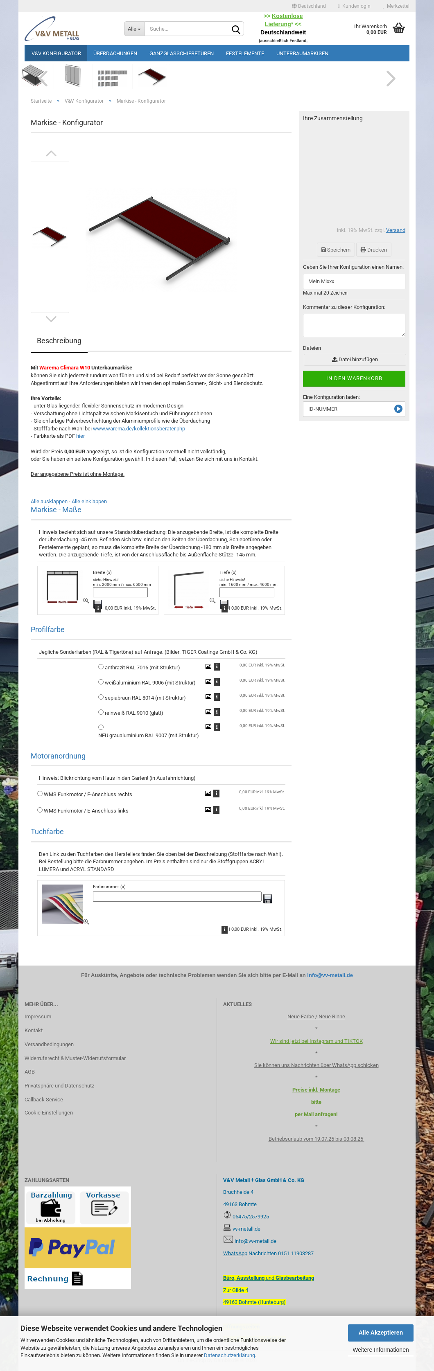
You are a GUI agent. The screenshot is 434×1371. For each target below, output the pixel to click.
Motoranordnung (58, 756)
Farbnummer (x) (109, 886)
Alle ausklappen (49, 501)
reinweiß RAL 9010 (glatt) (134, 713)
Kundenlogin (354, 6)
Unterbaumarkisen (302, 53)
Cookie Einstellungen (49, 1113)
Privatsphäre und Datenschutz (59, 1086)
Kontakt (34, 1030)
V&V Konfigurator (56, 53)
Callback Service (44, 1099)
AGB (30, 1072)
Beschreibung (59, 340)
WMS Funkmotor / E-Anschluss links (86, 811)
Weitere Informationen (381, 1349)
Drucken (374, 250)
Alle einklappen (89, 501)
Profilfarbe (48, 629)
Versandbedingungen (49, 1044)
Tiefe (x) (228, 572)
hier (80, 436)
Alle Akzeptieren (381, 1332)
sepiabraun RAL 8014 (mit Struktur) (145, 698)
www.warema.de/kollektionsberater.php (139, 428)
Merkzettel (396, 6)
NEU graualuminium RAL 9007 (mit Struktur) (148, 735)
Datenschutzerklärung (229, 1355)
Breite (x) (102, 572)
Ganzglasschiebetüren (181, 53)
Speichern (335, 250)
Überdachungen (115, 53)
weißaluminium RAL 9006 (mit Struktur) (150, 683)
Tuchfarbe (47, 831)
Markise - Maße (56, 509)
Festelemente (245, 53)
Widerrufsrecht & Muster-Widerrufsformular (75, 1058)
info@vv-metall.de (330, 975)
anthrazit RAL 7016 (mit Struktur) (142, 667)
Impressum (38, 1016)
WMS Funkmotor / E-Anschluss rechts (88, 794)
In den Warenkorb (354, 378)
